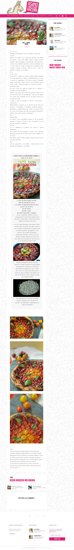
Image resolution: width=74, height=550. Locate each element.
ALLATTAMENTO (57, 27)
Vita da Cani (27, 15)
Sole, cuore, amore (26, 43)
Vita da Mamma (14, 15)
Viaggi (37, 15)
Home (8, 15)
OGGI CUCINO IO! (57, 40)
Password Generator (48, 547)
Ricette (21, 15)
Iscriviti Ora (57, 539)
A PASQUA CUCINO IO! (58, 34)
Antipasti (26, 47)
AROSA (55, 46)
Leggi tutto (12, 533)
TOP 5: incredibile (37, 486)
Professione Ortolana (17, 486)
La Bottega (50, 15)
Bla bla (33, 15)
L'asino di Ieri (43, 15)
